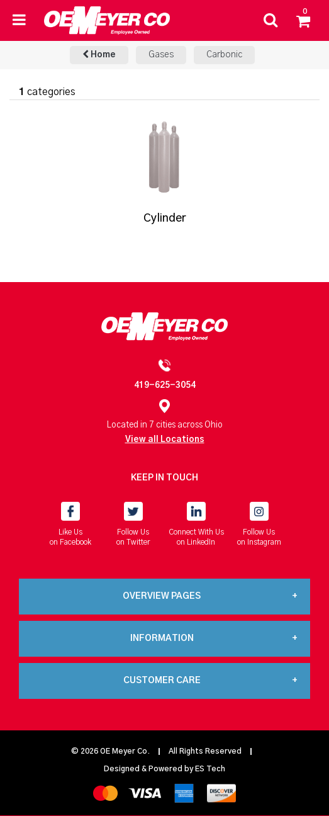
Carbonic (224, 54)
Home (99, 54)
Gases (161, 54)
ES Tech (210, 769)
